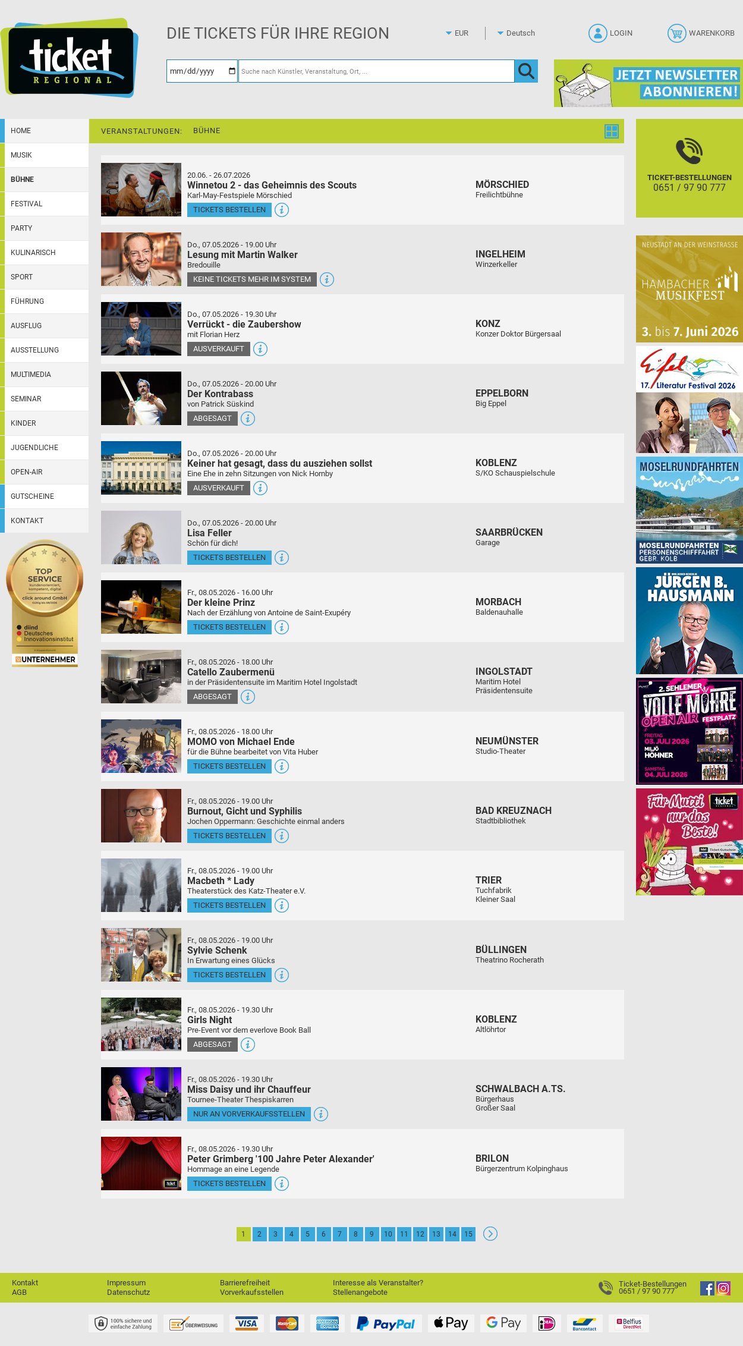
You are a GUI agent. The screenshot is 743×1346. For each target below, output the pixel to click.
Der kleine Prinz (221, 602)
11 (404, 1234)
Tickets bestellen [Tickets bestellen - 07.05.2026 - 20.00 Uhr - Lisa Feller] (229, 557)
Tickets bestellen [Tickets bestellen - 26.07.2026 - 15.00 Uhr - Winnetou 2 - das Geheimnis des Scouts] (229, 209)
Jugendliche (34, 448)
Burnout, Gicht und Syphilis (244, 811)
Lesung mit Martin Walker (242, 254)
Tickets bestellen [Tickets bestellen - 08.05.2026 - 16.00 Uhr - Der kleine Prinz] (229, 626)
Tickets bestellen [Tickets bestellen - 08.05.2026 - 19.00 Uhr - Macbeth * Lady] (229, 905)
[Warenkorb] (702, 37)
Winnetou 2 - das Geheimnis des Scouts (272, 185)
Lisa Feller (209, 533)
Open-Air (26, 472)
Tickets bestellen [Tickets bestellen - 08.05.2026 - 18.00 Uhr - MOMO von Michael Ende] (229, 766)
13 (436, 1234)
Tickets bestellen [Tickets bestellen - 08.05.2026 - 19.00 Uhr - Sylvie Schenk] (229, 974)
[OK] (526, 71)
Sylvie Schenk (217, 950)
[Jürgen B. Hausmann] (689, 620)
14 (452, 1234)
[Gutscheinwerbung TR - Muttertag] (689, 841)
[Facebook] (707, 1292)
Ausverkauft (218, 348)
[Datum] (202, 71)
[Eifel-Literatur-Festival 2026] (689, 399)
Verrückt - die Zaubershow (244, 324)
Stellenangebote (360, 1292)
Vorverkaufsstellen (252, 1292)
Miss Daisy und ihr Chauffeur (249, 1089)
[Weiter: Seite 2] (490, 1238)
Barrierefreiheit (245, 1282)
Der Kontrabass (220, 394)
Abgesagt (212, 418)
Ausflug (26, 326)
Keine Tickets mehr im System (252, 279)
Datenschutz (128, 1292)
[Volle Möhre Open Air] (689, 731)
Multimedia (31, 374)
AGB (19, 1292)
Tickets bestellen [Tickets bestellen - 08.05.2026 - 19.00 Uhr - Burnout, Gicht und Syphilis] (229, 835)
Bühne (22, 179)
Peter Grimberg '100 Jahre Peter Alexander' (280, 1159)
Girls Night (209, 1020)
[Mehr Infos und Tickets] (141, 189)
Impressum (126, 1282)
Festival (26, 204)
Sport (22, 277)
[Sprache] (524, 33)
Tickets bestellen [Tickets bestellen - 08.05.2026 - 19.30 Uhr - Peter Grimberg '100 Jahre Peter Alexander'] (229, 1183)
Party (21, 228)
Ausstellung (35, 350)
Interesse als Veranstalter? (378, 1282)
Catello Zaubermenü (231, 672)
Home (21, 131)
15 (468, 1234)
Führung (27, 301)
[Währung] (472, 33)
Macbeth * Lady (220, 880)
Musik (21, 155)
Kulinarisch (33, 253)
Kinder (23, 423)
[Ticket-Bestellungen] (689, 178)
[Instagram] (723, 1292)
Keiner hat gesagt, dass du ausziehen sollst (279, 463)
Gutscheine (32, 496)
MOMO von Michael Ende (241, 741)
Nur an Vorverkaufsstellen (249, 1113)
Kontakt (27, 521)
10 (388, 1234)
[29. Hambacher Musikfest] (689, 288)
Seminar (26, 399)
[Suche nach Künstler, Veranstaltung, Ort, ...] (376, 71)
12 (420, 1234)
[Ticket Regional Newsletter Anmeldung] (648, 82)
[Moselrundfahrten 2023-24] (689, 509)
